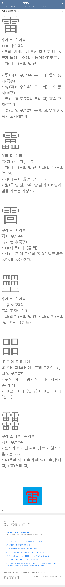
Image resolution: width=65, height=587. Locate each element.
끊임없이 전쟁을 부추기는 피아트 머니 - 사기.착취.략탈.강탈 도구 (27, 552)
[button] (62, 11)
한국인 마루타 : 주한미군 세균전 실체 (18, 545)
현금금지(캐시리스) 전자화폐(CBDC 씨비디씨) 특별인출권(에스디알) (28, 556)
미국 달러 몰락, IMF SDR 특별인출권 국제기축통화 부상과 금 (25, 560)
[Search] (62, 4)
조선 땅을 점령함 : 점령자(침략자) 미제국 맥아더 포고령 (24, 541)
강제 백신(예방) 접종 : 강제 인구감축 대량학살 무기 (22, 549)
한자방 (26, 3)
